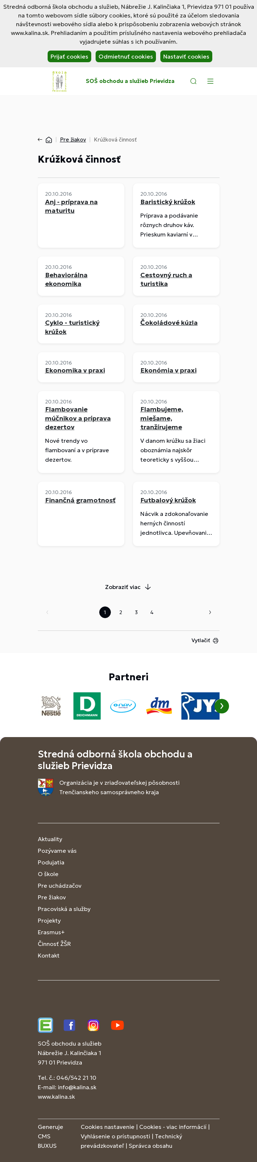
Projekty (49, 920)
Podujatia (51, 862)
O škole (48, 874)
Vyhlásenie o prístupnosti (115, 1136)
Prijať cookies (69, 56)
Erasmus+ (51, 932)
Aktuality (50, 839)
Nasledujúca (210, 612)
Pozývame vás (57, 850)
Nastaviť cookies (186, 56)
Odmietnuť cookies (126, 56)
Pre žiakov (73, 139)
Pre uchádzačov (59, 885)
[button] (193, 81)
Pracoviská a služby (64, 908)
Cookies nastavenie (107, 1126)
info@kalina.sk (77, 1087)
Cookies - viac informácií (172, 1126)
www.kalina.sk (56, 1096)
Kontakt (49, 955)
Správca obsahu (150, 1145)
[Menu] (210, 81)
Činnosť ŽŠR (54, 943)
